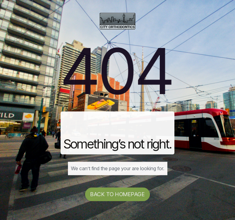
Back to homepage (117, 195)
